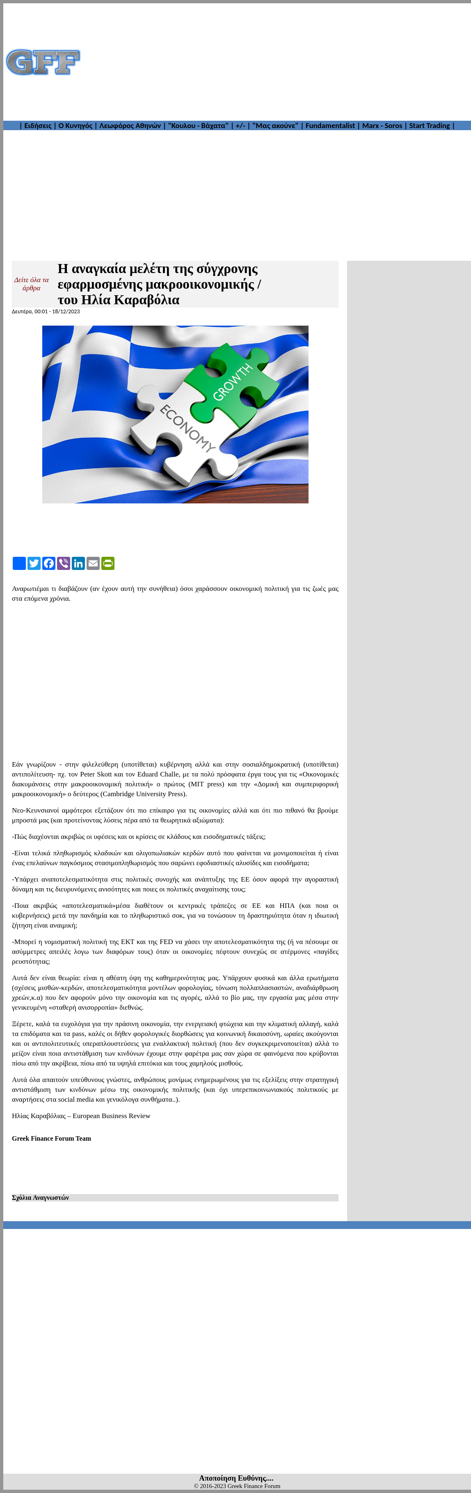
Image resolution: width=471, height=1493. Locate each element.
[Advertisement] (276, 62)
